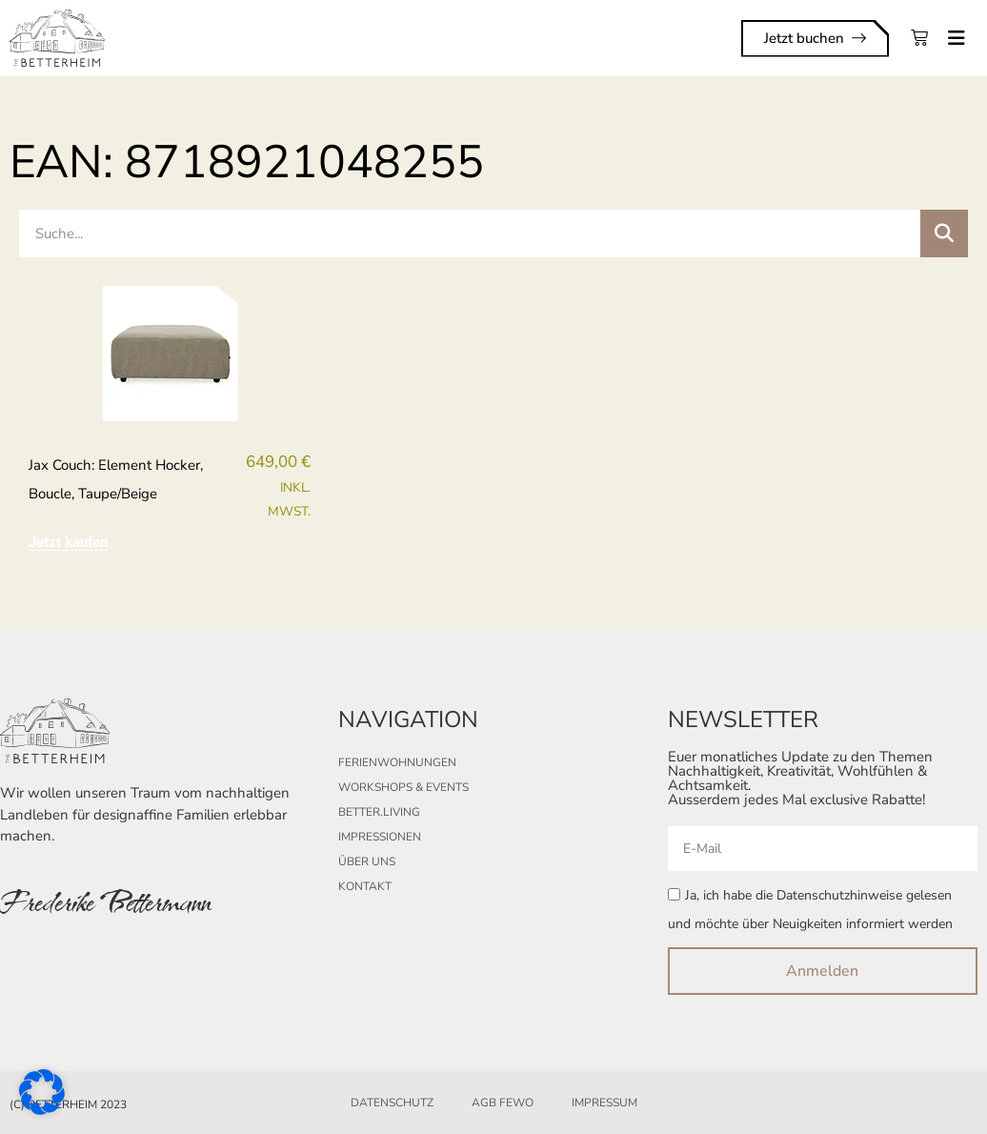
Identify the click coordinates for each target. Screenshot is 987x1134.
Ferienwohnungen (397, 762)
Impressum (604, 1102)
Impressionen (379, 836)
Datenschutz (392, 1102)
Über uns (366, 861)
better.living (379, 812)
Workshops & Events (403, 787)
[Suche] (944, 233)
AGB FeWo (503, 1102)
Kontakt (365, 886)
